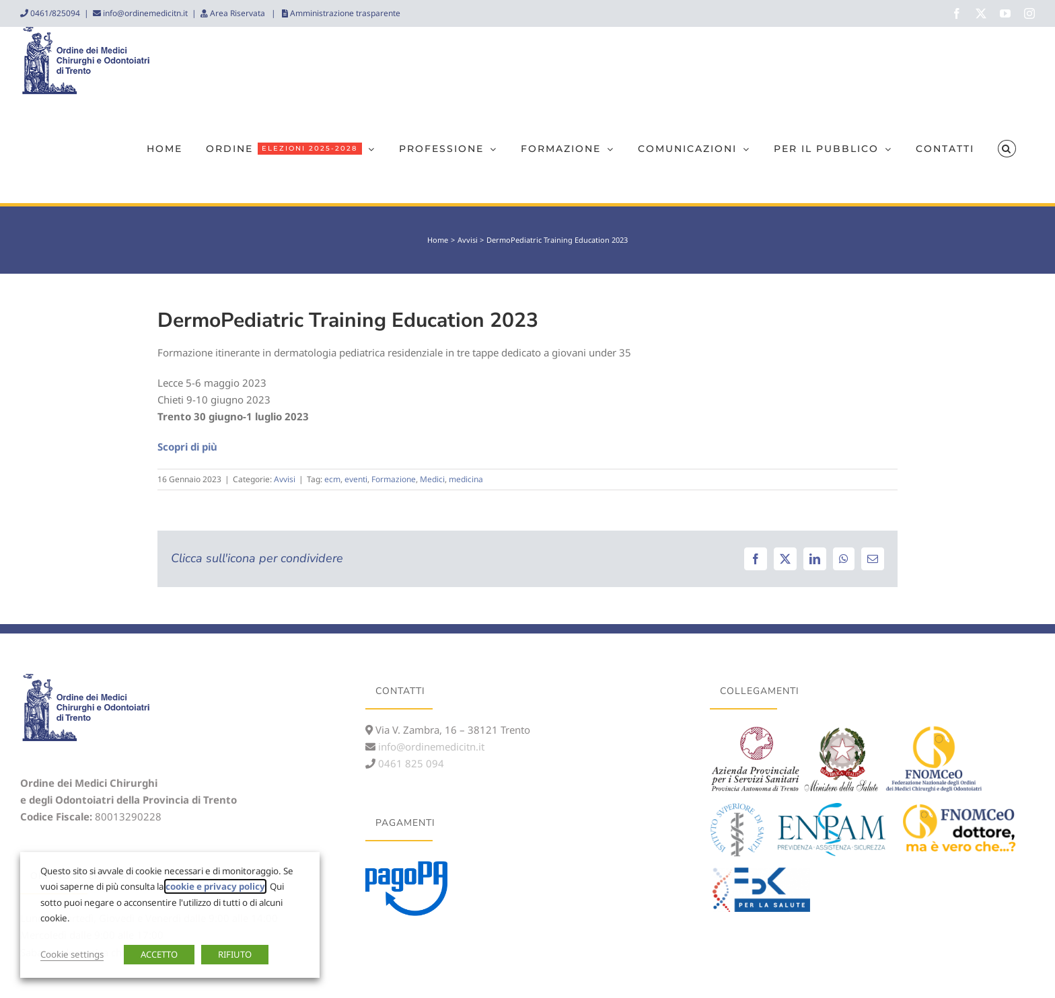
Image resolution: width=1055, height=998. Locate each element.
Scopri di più (187, 446)
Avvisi (284, 479)
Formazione (393, 479)
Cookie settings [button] (72, 954)
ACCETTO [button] (159, 954)
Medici (432, 479)
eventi (355, 479)
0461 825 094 (409, 763)
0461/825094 (54, 13)
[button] (1006, 148)
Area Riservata (237, 13)
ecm (332, 479)
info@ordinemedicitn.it (144, 13)
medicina (466, 479)
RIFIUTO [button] (235, 954)
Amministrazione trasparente (344, 13)
